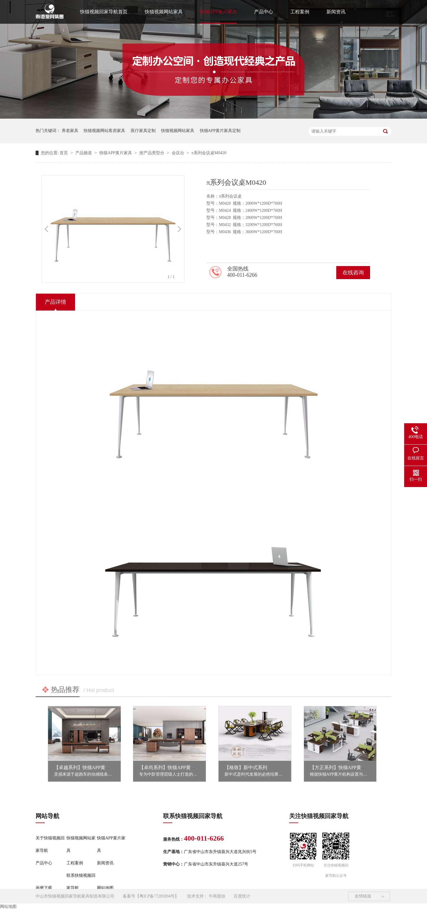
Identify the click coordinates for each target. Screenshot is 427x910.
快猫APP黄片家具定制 (220, 130)
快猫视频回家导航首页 (104, 11)
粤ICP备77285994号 (157, 896)
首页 (64, 153)
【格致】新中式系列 (245, 767)
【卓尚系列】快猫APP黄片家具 (172, 767)
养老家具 (70, 130)
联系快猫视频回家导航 (80, 881)
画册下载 (44, 888)
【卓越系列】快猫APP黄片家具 (87, 767)
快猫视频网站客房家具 (104, 130)
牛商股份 (217, 896)
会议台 (178, 153)
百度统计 (242, 896)
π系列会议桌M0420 (209, 153)
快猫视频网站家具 (164, 11)
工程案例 (299, 11)
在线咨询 (353, 273)
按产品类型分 (152, 153)
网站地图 (105, 888)
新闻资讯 (335, 11)
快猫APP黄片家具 (218, 11)
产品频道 (84, 153)
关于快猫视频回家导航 (50, 844)
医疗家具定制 (143, 130)
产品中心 (263, 11)
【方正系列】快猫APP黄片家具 (342, 767)
